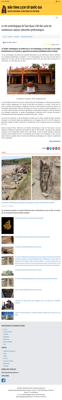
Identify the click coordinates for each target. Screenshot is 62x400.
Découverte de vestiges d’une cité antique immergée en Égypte (29, 218)
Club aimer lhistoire (8, 361)
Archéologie (16, 37)
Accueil (4, 37)
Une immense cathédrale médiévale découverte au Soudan (28, 247)
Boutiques (6, 366)
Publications (7, 363)
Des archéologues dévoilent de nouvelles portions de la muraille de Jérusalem (32, 237)
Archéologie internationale (27, 37)
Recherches (10, 37)
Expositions (6, 337)
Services (6, 358)
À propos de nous (8, 332)
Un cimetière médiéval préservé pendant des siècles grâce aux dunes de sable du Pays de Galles (28, 203)
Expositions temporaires (9, 351)
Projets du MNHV (8, 342)
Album (5, 356)
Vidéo (5, 353)
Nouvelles (6, 334)
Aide (5, 344)
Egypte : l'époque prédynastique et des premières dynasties (28, 290)
